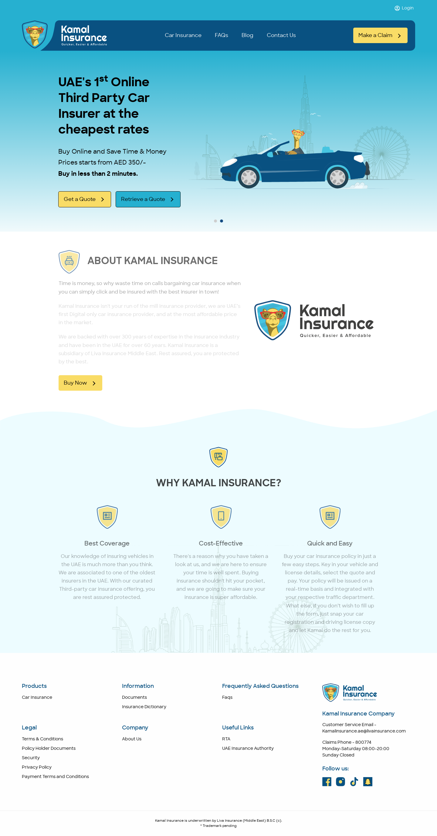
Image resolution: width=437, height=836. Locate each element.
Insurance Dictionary (144, 707)
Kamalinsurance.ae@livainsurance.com (364, 731)
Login (404, 8)
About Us (131, 739)
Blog (247, 35)
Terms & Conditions (42, 739)
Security (31, 758)
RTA (226, 739)
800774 (363, 742)
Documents (134, 697)
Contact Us (281, 35)
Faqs (227, 697)
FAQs (221, 35)
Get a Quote (80, 199)
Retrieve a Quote (143, 199)
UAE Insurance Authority (248, 748)
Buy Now (75, 383)
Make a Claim (375, 35)
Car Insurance (183, 35)
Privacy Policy (37, 767)
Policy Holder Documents (49, 748)
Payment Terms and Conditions (55, 777)
